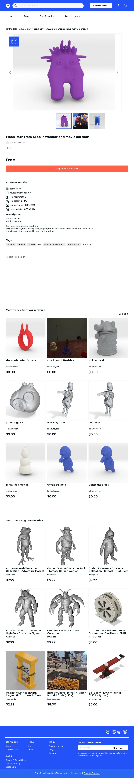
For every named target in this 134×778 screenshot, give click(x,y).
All (11, 16)
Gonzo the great (99, 485)
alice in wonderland (54, 244)
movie (21, 244)
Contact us (12, 749)
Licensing (11, 766)
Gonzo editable (56, 485)
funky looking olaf (17, 485)
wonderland (74, 244)
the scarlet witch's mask (21, 360)
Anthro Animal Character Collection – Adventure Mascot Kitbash (25, 569)
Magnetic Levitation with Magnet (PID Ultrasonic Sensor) (25, 694)
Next (117, 72)
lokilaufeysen (17, 142)
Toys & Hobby (47, 16)
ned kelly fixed (56, 422)
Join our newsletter (90, 742)
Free (26, 16)
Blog (29, 746)
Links (30, 749)
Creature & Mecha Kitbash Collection (63, 632)
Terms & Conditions (16, 760)
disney (31, 244)
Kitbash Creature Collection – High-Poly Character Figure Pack (24, 632)
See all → (123, 313)
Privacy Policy (13, 763)
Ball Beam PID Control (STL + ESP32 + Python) (106, 694)
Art (66, 16)
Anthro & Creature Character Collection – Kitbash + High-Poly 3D (108, 569)
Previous (10, 72)
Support (53, 753)
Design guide (56, 746)
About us (11, 746)
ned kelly (94, 422)
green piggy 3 (14, 422)
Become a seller (100, 5)
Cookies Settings (92, 773)
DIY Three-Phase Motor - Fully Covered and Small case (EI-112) (108, 632)
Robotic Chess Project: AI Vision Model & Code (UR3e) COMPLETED (66, 694)
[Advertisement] (67, 283)
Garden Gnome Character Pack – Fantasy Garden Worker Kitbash (66, 569)
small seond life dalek (60, 360)
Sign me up (117, 748)
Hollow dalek (96, 360)
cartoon (11, 244)
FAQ (51, 749)
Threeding (16, 732)
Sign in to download (67, 168)
